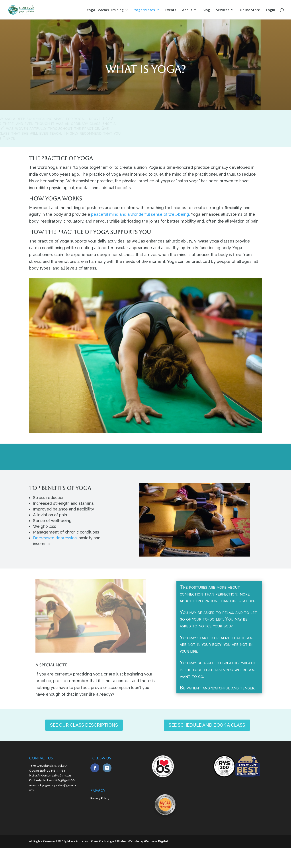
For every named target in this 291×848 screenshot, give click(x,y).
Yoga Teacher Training (105, 10)
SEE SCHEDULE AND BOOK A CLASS (207, 725)
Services (222, 10)
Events (170, 10)
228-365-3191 (61, 775)
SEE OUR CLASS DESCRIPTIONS (84, 725)
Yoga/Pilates (144, 10)
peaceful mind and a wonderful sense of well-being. (140, 214)
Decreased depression (55, 538)
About (187, 10)
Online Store (250, 10)
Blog (206, 10)
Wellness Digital (156, 841)
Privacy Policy (99, 798)
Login (270, 10)
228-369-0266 (64, 780)
